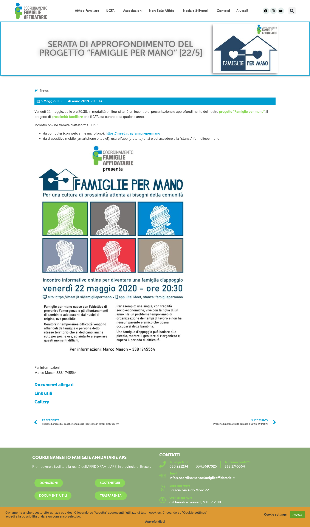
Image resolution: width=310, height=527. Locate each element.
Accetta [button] (297, 514)
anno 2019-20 (83, 101)
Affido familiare (87, 11)
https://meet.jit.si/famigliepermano (133, 133)
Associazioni (133, 11)
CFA (99, 101)
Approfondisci (155, 522)
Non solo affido (163, 11)
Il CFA (111, 11)
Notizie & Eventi (196, 11)
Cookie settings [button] (275, 514)
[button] (292, 10)
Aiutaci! (242, 11)
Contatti (223, 11)
